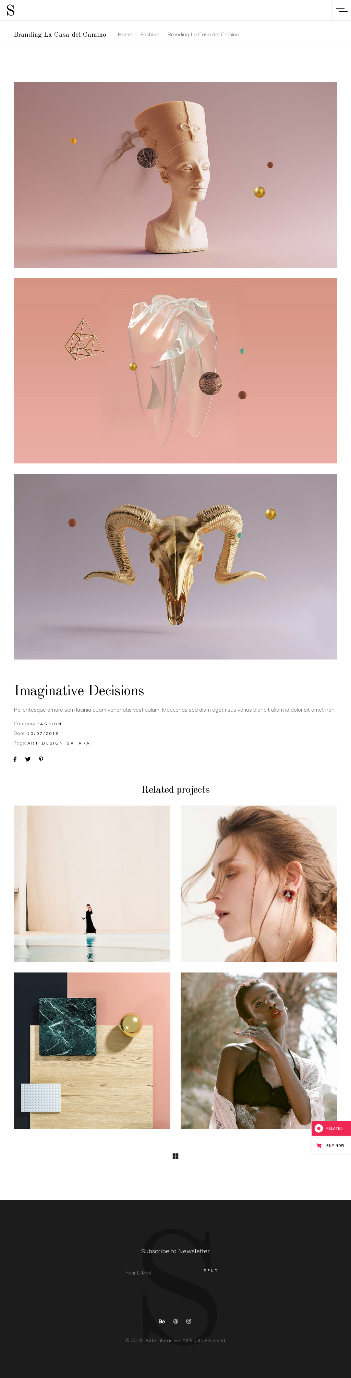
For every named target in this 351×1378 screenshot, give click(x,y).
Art (32, 743)
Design (52, 743)
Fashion (149, 34)
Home (125, 34)
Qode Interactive (161, 1340)
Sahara (78, 743)
